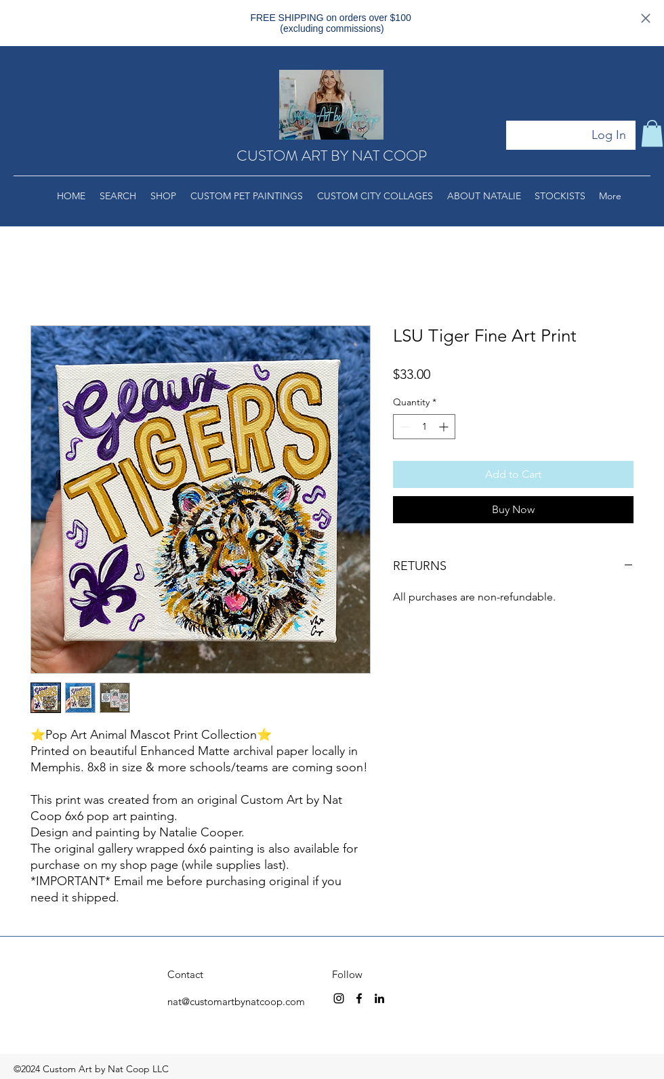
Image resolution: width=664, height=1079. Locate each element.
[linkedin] (379, 998)
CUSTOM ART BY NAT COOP (331, 155)
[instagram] (339, 998)
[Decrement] (403, 427)
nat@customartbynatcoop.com (236, 1001)
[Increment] (444, 427)
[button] (652, 133)
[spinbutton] (424, 427)
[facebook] (359, 998)
